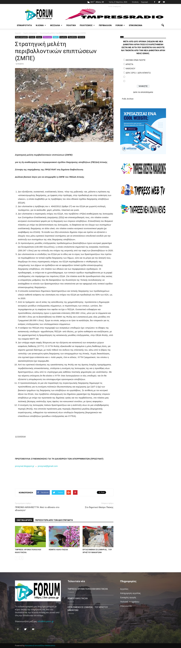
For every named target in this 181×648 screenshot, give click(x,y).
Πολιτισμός (87, 25)
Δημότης (63, 37)
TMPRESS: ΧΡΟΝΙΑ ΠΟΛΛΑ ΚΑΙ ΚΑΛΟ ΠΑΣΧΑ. (88, 589)
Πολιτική (71, 25)
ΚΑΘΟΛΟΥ (130, 68)
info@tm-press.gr (46, 621)
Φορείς (55, 37)
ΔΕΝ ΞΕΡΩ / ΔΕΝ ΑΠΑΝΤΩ (138, 72)
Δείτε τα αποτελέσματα (143, 92)
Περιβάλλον (105, 25)
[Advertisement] (143, 241)
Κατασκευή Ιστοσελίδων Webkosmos (40, 645)
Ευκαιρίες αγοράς (128, 597)
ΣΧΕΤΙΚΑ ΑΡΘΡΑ (24, 520)
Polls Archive (127, 98)
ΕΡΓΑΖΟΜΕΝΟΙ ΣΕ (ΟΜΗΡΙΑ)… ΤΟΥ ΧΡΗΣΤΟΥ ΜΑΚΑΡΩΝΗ (88, 608)
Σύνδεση (135, 2)
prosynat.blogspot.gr (24, 466)
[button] (162, 25)
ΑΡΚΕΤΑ (129, 64)
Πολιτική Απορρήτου (129, 601)
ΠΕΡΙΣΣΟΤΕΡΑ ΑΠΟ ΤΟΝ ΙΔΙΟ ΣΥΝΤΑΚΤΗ (54, 520)
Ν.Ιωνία (41, 25)
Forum (120, 25)
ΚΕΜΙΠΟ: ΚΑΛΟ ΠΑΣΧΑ (58, 549)
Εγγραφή (144, 2)
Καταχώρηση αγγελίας (130, 593)
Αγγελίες (124, 589)
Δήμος (39, 37)
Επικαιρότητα (24, 25)
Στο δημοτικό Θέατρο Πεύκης (99, 507)
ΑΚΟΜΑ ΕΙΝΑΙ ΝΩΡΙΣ (136, 60)
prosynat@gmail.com (48, 466)
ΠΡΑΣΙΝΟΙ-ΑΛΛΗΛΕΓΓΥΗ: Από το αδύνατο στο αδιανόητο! (37, 509)
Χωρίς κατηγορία (21, 37)
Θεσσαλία (56, 25)
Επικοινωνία (135, 25)
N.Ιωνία (32, 37)
